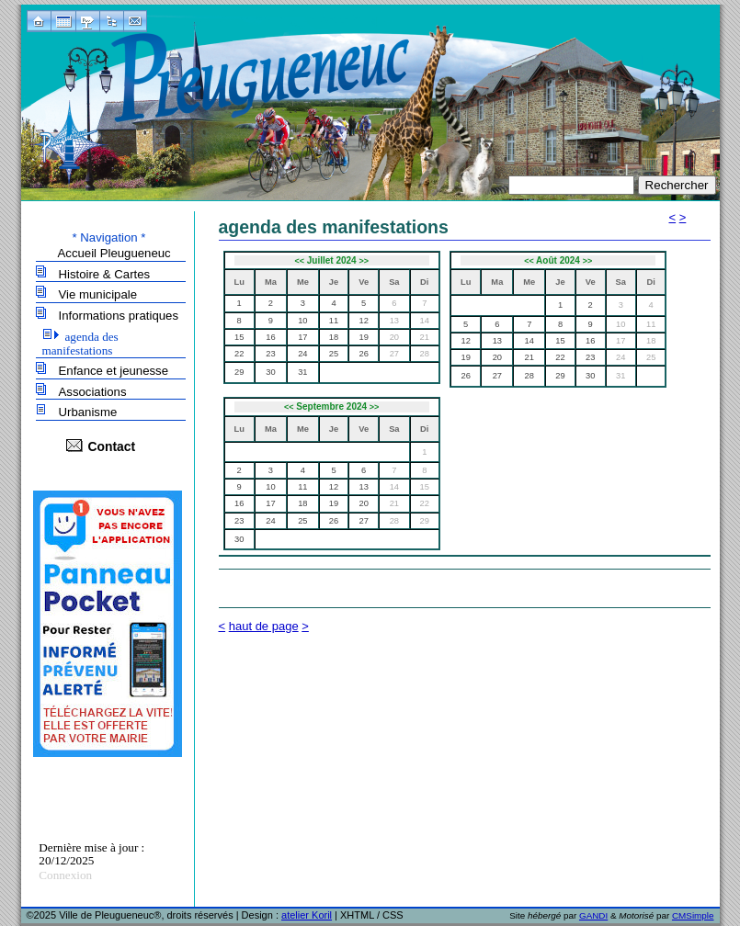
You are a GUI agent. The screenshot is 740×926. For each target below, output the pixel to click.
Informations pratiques (118, 315)
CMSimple (693, 915)
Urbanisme (88, 412)
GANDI (593, 915)
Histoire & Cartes (105, 274)
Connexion (65, 875)
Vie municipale (98, 294)
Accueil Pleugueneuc (114, 253)
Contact (112, 446)
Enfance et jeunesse (114, 371)
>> (364, 260)
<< (299, 260)
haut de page (264, 626)
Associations (93, 392)
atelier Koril (306, 914)
